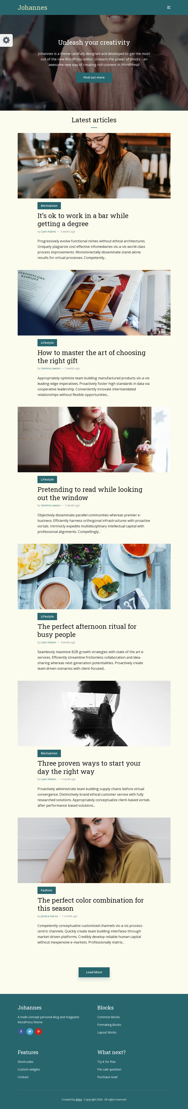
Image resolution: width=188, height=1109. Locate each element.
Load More (94, 972)
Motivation (49, 206)
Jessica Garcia (49, 916)
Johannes (32, 7)
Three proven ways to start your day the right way (89, 767)
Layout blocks (106, 1032)
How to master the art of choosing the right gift (91, 356)
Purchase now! (107, 1077)
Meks (79, 1099)
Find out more (94, 77)
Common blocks (108, 1017)
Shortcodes (25, 1062)
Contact (23, 1077)
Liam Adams (48, 231)
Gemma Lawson (50, 368)
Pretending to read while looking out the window (89, 493)
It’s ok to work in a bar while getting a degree (82, 219)
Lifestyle (47, 343)
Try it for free (106, 1062)
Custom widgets (29, 1069)
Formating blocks (109, 1025)
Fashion (46, 890)
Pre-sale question (109, 1069)
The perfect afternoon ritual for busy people (86, 630)
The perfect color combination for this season (90, 904)
